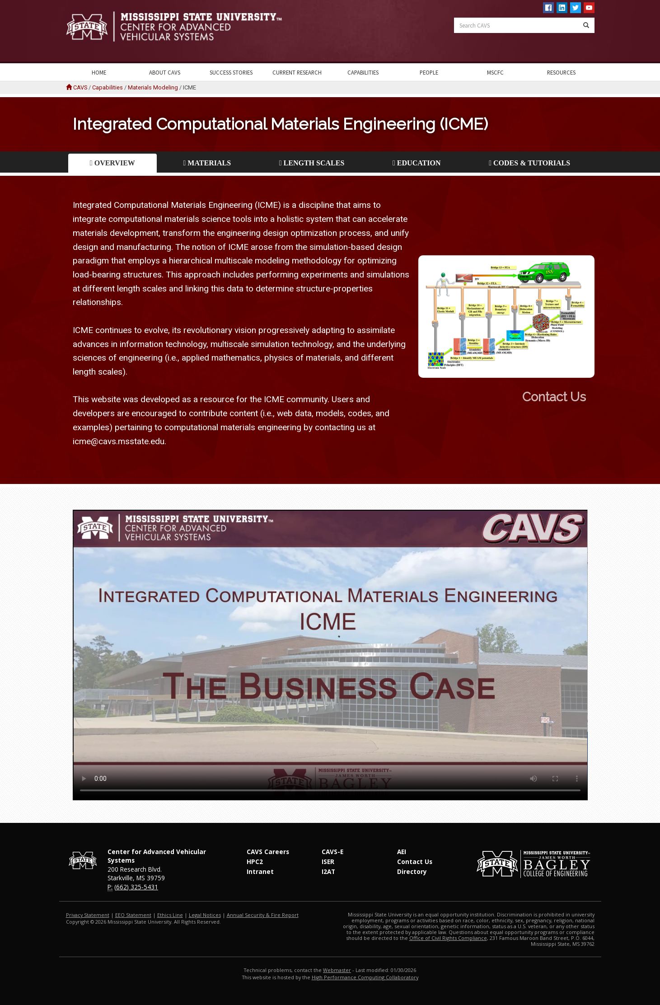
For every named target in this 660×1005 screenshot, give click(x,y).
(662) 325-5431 (136, 887)
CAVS (80, 87)
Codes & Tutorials (529, 163)
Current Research (297, 72)
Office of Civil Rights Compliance (448, 938)
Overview (112, 163)
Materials (207, 163)
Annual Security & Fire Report (263, 914)
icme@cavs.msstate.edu (118, 441)
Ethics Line (170, 914)
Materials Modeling (153, 87)
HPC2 (255, 861)
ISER (328, 861)
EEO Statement (133, 914)
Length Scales (312, 163)
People (429, 72)
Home (99, 72)
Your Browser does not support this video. (330, 655)
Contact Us (614, 397)
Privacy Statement (87, 914)
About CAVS (164, 72)
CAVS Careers (268, 851)
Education (416, 163)
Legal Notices (205, 914)
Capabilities (363, 72)
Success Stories (231, 72)
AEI (401, 851)
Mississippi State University (88, 31)
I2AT (328, 871)
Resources (561, 72)
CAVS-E (332, 851)
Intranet (260, 871)
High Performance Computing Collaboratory (365, 977)
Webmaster (337, 970)
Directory (412, 871)
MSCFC (495, 72)
